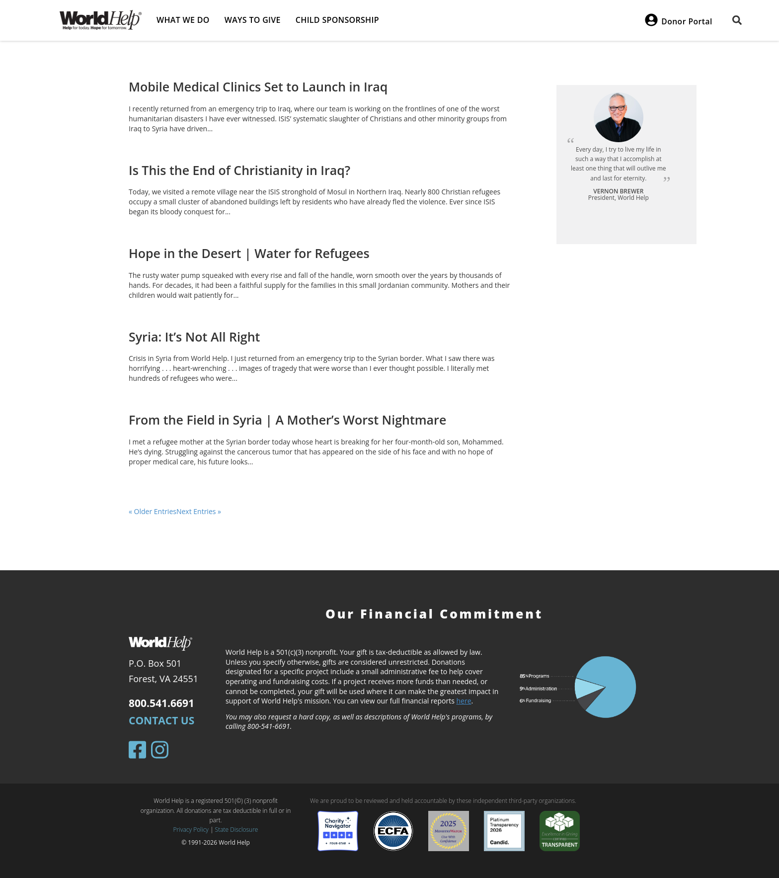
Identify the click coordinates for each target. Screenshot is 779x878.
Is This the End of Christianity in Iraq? (239, 170)
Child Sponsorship (337, 19)
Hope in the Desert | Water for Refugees (249, 253)
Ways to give (253, 19)
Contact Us (161, 720)
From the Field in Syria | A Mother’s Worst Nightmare (287, 419)
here (464, 700)
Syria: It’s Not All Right (194, 336)
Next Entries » (198, 511)
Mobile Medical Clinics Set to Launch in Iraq (258, 86)
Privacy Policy (191, 829)
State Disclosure (236, 829)
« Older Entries (152, 511)
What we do (183, 19)
